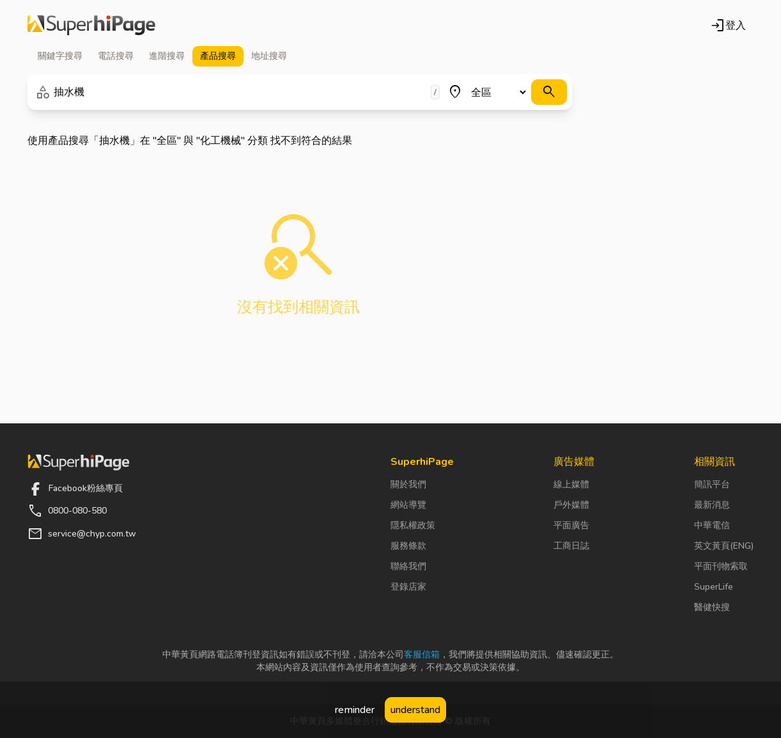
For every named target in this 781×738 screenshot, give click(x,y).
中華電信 (712, 525)
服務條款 (408, 546)
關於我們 (408, 484)
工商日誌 (571, 546)
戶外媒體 (571, 505)
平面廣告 (571, 525)
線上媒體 (571, 484)
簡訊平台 (712, 484)
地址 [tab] (269, 56)
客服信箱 (422, 654)
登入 (728, 25)
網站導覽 (408, 505)
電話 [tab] (116, 56)
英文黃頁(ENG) (724, 546)
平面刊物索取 (721, 566)
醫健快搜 (712, 607)
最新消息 (712, 505)
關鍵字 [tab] (60, 56)
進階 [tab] (167, 56)
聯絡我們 (408, 566)
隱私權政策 (412, 525)
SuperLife (713, 587)
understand (415, 710)
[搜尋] (549, 92)
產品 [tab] (218, 56)
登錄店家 (408, 587)
